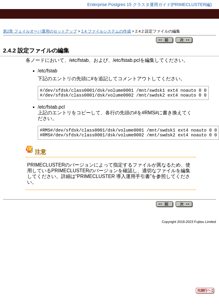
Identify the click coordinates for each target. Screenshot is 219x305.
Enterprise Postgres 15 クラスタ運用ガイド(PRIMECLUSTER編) (149, 4)
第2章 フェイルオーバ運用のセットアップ (40, 31)
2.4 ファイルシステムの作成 (106, 31)
